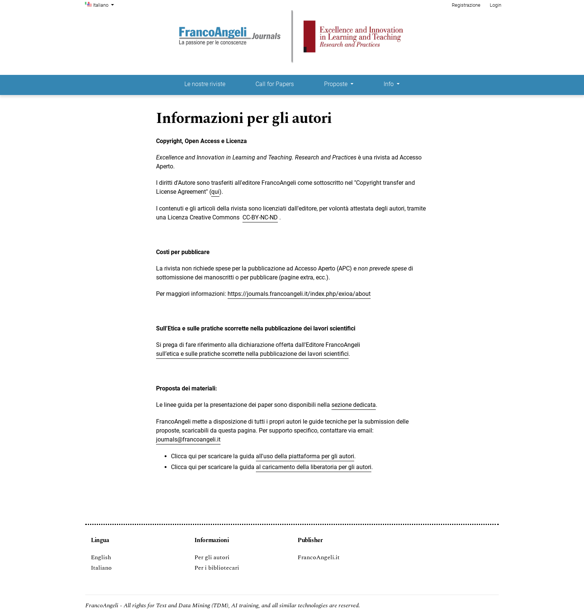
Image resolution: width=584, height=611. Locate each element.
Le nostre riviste (204, 84)
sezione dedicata (353, 404)
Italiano (104, 4)
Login (495, 5)
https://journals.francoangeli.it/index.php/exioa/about (299, 293)
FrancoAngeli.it (319, 557)
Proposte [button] (336, 84)
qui (215, 191)
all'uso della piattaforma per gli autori (305, 456)
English (101, 557)
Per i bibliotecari (216, 567)
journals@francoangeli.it (188, 439)
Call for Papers (275, 84)
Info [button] (389, 84)
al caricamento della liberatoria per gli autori (313, 467)
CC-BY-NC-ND (260, 217)
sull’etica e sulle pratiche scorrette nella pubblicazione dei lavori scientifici (252, 353)
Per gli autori (211, 557)
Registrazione (466, 5)
